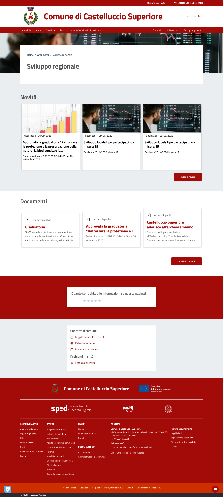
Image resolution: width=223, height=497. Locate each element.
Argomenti (43, 55)
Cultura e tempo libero (56, 434)
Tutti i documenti (186, 261)
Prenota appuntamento (181, 428)
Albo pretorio (84, 452)
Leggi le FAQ (176, 433)
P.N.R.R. (174, 446)
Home (30, 55)
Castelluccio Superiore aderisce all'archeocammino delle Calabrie (170, 227)
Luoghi (23, 456)
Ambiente (51, 469)
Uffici (22, 438)
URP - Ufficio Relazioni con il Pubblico (127, 452)
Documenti (33, 201)
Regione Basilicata (156, 3)
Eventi (81, 438)
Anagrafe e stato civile (57, 429)
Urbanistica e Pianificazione (59, 447)
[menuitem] (157, 30)
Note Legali (84, 487)
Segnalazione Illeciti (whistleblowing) (107, 487)
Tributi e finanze (54, 465)
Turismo (50, 451)
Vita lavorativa (53, 438)
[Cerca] (200, 16)
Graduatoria (35, 227)
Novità (28, 97)
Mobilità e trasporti (55, 456)
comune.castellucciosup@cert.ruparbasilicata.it (132, 447)
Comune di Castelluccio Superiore (103, 16)
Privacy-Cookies (69, 487)
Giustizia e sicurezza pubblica (60, 460)
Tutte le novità (188, 176)
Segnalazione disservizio (182, 437)
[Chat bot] (215, 489)
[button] (188, 3)
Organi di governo (28, 433)
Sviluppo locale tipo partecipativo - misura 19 (109, 144)
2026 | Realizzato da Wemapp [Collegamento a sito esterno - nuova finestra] (33, 494)
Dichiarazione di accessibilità (184, 442)
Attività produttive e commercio (61, 442)
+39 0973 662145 (119, 442)
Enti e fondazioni (27, 442)
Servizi (50, 424)
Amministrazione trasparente (91, 456)
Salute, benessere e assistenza (60, 474)
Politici (23, 447)
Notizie (81, 429)
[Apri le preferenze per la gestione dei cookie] (7, 489)
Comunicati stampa (87, 433)
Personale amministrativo (31, 451)
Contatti (115, 424)
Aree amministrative (29, 429)
